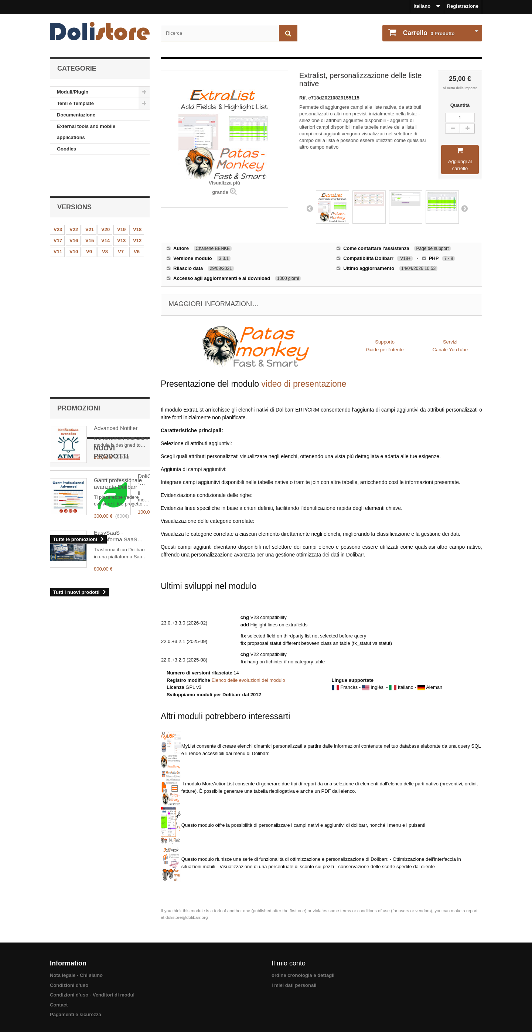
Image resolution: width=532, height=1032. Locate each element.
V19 (121, 199)
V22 (73, 199)
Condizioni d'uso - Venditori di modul (92, 995)
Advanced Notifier (115, 270)
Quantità (460, 105)
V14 (105, 210)
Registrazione (462, 6)
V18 (137, 199)
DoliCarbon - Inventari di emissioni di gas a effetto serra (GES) (121, 432)
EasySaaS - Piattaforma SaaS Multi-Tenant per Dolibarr (115, 488)
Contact (59, 1005)
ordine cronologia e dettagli (303, 975)
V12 (137, 210)
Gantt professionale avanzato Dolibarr (118, 325)
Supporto (385, 342)
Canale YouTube (450, 349)
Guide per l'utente (385, 349)
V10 (73, 221)
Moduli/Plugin (72, 92)
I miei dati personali (294, 985)
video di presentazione (303, 384)
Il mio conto (289, 963)
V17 (58, 210)
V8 (105, 221)
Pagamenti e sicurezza (75, 1014)
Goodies (66, 149)
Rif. (303, 98)
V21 (89, 199)
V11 (58, 221)
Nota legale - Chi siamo (76, 975)
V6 (137, 221)
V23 (58, 199)
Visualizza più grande (224, 187)
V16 (73, 210)
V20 (105, 199)
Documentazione (76, 115)
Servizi (450, 342)
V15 (89, 210)
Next (464, 208)
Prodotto (428, 33)
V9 (89, 221)
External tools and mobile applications (86, 131)
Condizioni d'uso (69, 985)
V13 (121, 210)
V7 (121, 221)
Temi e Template (75, 103)
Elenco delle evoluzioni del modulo (248, 680)
